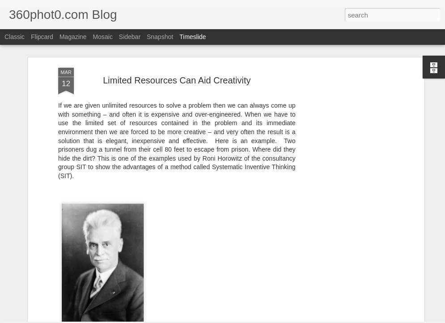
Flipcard (42, 36)
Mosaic (102, 36)
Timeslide (193, 36)
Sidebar (130, 36)
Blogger (267, 318)
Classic (14, 36)
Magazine (73, 36)
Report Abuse (294, 318)
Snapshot (160, 36)
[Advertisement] (344, 145)
